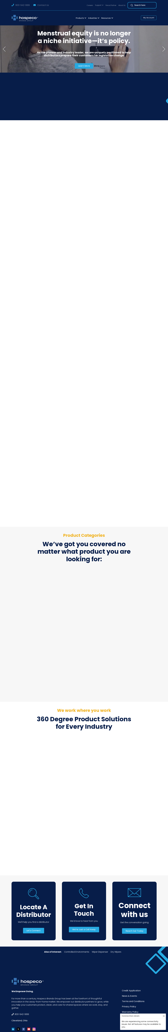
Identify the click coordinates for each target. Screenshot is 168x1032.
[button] (99, 5)
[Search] (146, 5)
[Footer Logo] (29, 981)
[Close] (163, 1016)
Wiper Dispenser (100, 951)
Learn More (84, 65)
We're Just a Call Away (84, 929)
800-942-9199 (22, 5)
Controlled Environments (76, 951)
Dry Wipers (116, 951)
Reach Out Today (134, 930)
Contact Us (43, 5)
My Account (148, 17)
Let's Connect (33, 930)
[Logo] (26, 18)
